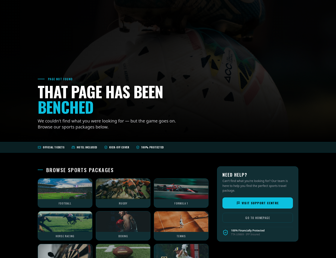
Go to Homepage (257, 217)
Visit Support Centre (258, 203)
